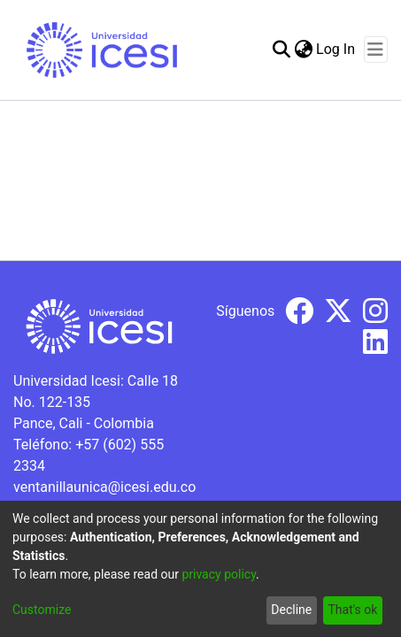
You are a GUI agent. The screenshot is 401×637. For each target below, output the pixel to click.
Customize (41, 609)
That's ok (352, 609)
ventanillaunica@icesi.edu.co (104, 487)
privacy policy (218, 574)
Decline (291, 609)
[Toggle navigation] (376, 49)
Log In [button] (336, 49)
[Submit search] (281, 49)
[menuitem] (303, 49)
